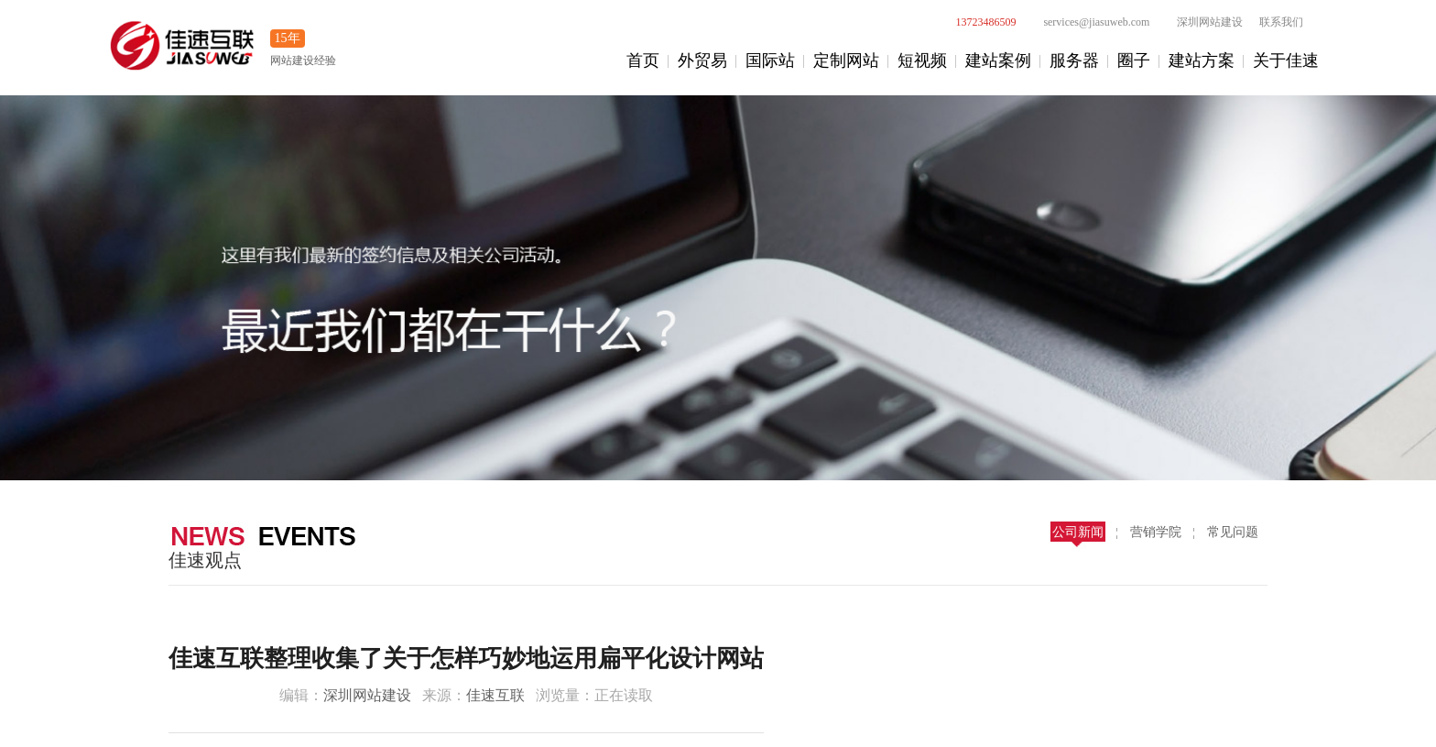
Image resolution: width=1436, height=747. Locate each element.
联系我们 (1281, 22)
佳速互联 (495, 695)
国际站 (770, 60)
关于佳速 (1286, 60)
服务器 (1074, 60)
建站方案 (1202, 60)
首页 (642, 60)
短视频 (922, 60)
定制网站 (846, 60)
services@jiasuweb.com (1086, 22)
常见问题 (1232, 532)
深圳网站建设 (1200, 22)
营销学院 (1155, 532)
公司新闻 (1078, 532)
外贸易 (702, 60)
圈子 (1133, 60)
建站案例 (998, 60)
